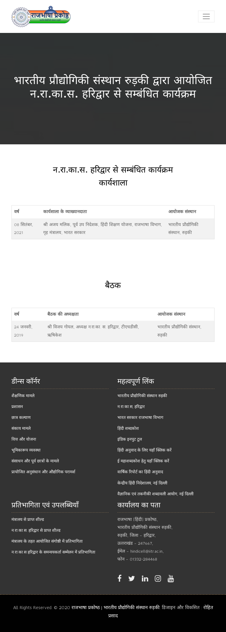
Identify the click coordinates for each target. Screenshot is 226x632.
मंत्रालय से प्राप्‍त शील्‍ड (27, 519)
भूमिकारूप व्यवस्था (26, 450)
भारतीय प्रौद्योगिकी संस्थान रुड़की (142, 395)
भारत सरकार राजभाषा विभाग (140, 417)
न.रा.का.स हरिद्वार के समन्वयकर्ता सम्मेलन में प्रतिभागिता (53, 552)
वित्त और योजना (23, 439)
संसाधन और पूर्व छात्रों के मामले (35, 461)
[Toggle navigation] (206, 16)
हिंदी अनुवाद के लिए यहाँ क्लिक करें (144, 450)
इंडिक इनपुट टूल (129, 439)
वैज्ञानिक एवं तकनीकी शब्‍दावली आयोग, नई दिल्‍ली (155, 494)
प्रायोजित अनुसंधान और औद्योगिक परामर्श (43, 472)
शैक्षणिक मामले (22, 395)
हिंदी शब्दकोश (128, 428)
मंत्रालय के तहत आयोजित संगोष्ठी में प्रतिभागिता (47, 541)
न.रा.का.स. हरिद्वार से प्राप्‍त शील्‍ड (35, 530)
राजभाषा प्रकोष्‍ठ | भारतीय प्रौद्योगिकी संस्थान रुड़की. (117, 607)
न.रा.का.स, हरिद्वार (131, 406)
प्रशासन (17, 406)
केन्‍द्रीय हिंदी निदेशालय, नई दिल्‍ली (142, 483)
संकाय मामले (21, 428)
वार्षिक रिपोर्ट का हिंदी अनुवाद (140, 472)
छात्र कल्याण (21, 417)
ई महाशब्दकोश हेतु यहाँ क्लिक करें (143, 461)
